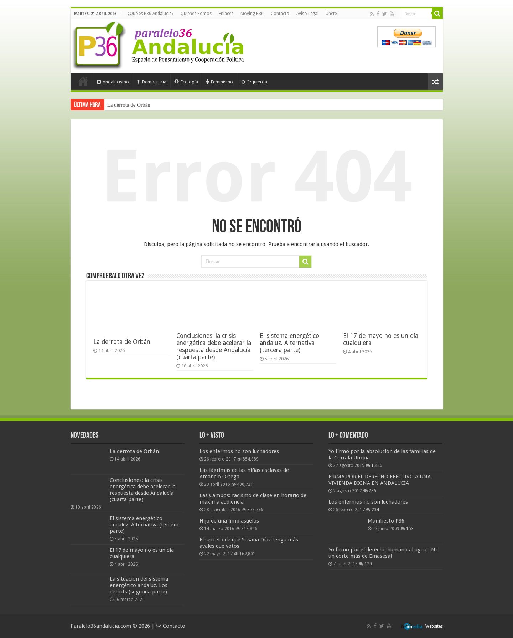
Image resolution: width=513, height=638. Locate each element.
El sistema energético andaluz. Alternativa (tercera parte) (289, 343)
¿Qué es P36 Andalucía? (150, 13)
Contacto (280, 13)
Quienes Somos (196, 13)
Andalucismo (113, 81)
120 (368, 563)
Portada (83, 80)
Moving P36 (252, 13)
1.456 (376, 465)
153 (410, 528)
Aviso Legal (307, 13)
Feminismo (219, 81)
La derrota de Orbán (128, 105)
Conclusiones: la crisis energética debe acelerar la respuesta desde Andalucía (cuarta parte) (213, 346)
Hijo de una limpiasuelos (229, 521)
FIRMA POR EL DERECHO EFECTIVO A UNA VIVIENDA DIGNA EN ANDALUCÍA (379, 479)
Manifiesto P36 (386, 521)
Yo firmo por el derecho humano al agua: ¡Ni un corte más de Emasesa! (382, 552)
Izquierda (254, 81)
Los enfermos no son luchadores (239, 451)
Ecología (186, 81)
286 (372, 490)
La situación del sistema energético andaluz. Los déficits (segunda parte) (139, 585)
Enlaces (226, 13)
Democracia (151, 81)
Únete (331, 13)
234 (375, 509)
